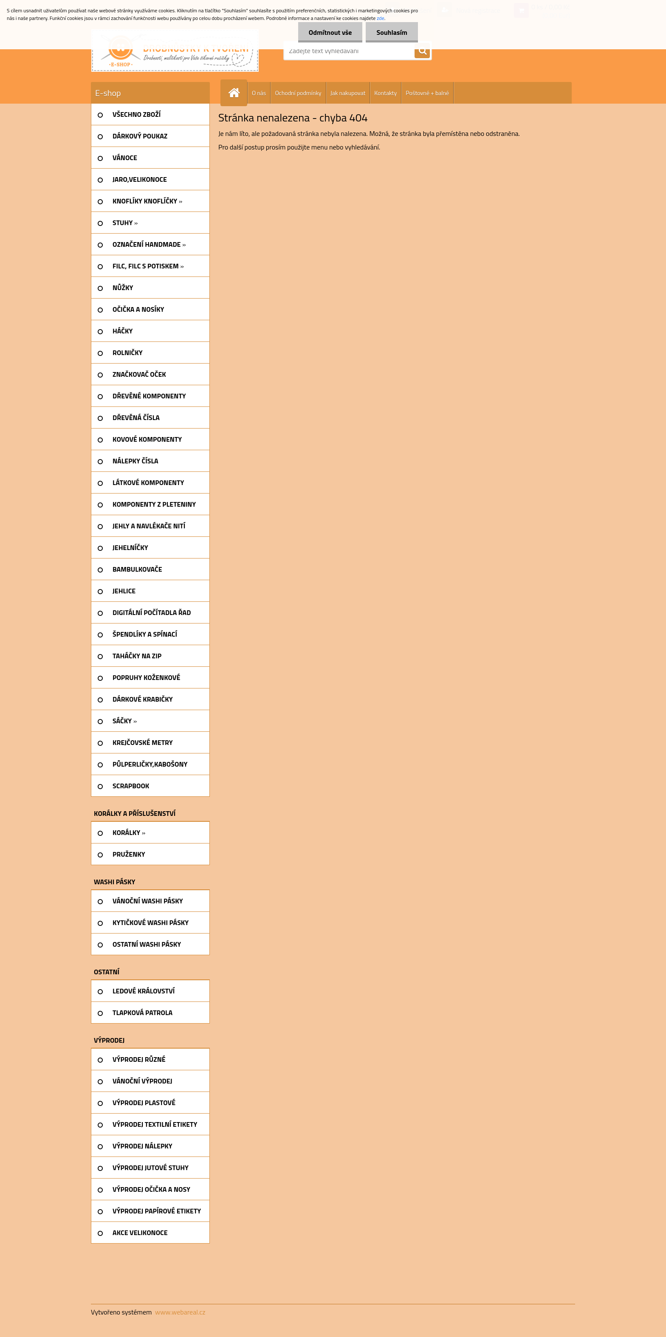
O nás (259, 92)
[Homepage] (237, 93)
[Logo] (175, 50)
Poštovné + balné (427, 92)
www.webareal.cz (180, 1312)
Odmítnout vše (330, 32)
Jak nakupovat (348, 92)
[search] (422, 51)
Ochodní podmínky (298, 92)
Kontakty (385, 92)
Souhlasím (391, 32)
